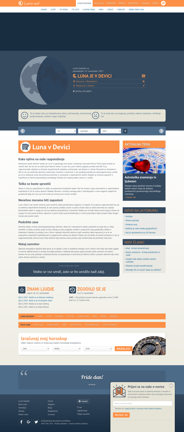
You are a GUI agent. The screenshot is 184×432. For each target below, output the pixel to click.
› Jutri (53, 9)
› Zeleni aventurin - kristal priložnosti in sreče (142, 253)
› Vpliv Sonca (76, 325)
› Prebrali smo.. (131, 224)
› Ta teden (63, 9)
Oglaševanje (82, 410)
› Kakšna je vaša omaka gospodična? (141, 228)
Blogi (50, 407)
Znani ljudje (40, 289)
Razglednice (53, 411)
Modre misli (133, 3)
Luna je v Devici (110, 76)
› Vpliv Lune (38, 325)
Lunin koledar (84, 3)
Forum (155, 3)
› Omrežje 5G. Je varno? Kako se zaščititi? (143, 270)
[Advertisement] (92, 32)
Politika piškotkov (61, 423)
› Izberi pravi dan (136, 9)
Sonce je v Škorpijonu (110, 81)
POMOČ (85, 401)
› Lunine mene (88, 9)
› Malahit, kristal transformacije (139, 265)
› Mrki (100, 9)
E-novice (51, 414)
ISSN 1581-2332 (47, 423)
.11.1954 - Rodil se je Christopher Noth (35, 300)
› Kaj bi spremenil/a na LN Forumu (140, 232)
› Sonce (110, 9)
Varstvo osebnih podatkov (78, 423)
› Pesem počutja (132, 220)
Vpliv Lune (99, 3)
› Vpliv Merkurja (91, 325)
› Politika (129, 216)
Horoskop (111, 3)
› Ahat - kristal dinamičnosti (137, 248)
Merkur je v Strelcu (110, 85)
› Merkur (120, 9)
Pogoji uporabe (83, 414)
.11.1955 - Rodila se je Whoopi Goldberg (35, 297)
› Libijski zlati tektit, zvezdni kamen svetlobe (140, 260)
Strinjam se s (138, 420)
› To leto (75, 9)
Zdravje (121, 3)
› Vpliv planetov (109, 325)
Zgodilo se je (91, 289)
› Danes (43, 9)
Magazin (146, 3)
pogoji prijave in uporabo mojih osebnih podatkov (143, 420)
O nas (79, 407)
